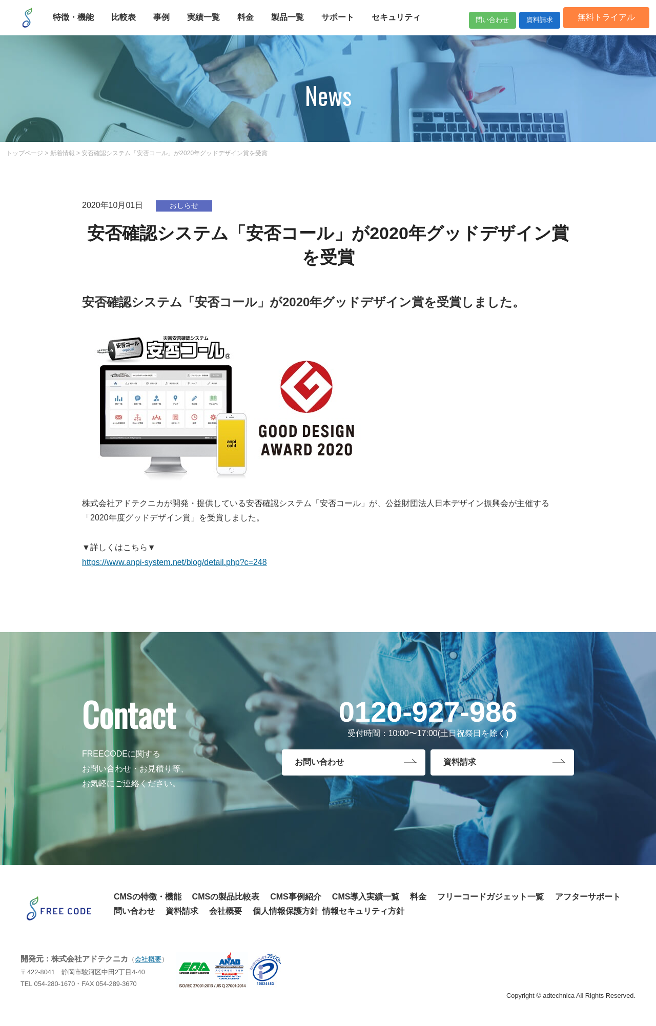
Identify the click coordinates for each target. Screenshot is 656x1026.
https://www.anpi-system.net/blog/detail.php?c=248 (174, 562)
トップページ (24, 153)
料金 (418, 896)
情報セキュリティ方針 (363, 911)
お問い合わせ (319, 764)
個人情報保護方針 (285, 911)
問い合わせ (455, 24)
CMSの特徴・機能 (147, 896)
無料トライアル (598, 24)
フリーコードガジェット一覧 (490, 896)
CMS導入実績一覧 (366, 896)
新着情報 (62, 153)
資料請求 (522, 24)
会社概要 (225, 911)
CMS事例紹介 (295, 896)
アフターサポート (588, 896)
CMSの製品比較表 (226, 896)
